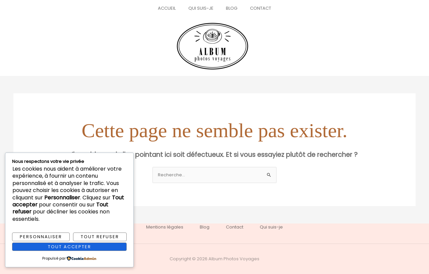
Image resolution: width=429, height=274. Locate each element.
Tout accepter (69, 246)
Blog (230, 8)
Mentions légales (164, 227)
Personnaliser (41, 237)
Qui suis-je (203, 8)
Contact (254, 8)
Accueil (173, 8)
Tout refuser (100, 237)
